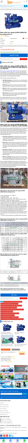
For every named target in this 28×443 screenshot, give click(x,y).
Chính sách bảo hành (4, 410)
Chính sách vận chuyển (4, 406)
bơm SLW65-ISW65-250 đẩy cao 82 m (7, 315)
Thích (5, 361)
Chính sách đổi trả (3, 408)
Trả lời (2, 361)
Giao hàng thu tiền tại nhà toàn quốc (10, 52)
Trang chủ (2, 9)
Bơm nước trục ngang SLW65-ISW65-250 (8, 70)
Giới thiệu (2, 402)
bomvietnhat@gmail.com (8, 422)
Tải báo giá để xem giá (7, 49)
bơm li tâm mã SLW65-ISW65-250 (7, 311)
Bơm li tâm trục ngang (22, 9)
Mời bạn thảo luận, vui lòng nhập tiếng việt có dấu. (9, 353)
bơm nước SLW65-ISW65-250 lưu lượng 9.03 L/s (9, 303)
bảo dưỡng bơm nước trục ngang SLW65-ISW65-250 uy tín (11, 305)
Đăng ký (25, 393)
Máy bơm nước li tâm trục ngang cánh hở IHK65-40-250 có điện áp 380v (7, 346)
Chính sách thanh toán (4, 404)
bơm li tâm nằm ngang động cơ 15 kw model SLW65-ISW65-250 (12, 319)
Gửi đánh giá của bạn (6, 349)
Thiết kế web (15, 438)
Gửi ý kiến (22, 353)
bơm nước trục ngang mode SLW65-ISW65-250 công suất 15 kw (12, 309)
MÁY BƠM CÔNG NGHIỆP (9, 9)
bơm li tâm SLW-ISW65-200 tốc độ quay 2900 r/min (10, 313)
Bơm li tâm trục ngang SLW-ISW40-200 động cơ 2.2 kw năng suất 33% (7, 334)
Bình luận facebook (15, 349)
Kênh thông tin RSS (3, 414)
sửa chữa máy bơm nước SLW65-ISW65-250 (9, 307)
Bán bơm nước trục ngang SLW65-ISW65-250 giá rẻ (12, 301)
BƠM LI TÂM (16, 9)
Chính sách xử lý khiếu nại (5, 412)
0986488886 (8, 419)
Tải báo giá (25, 38)
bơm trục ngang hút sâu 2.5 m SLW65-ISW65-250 (9, 317)
